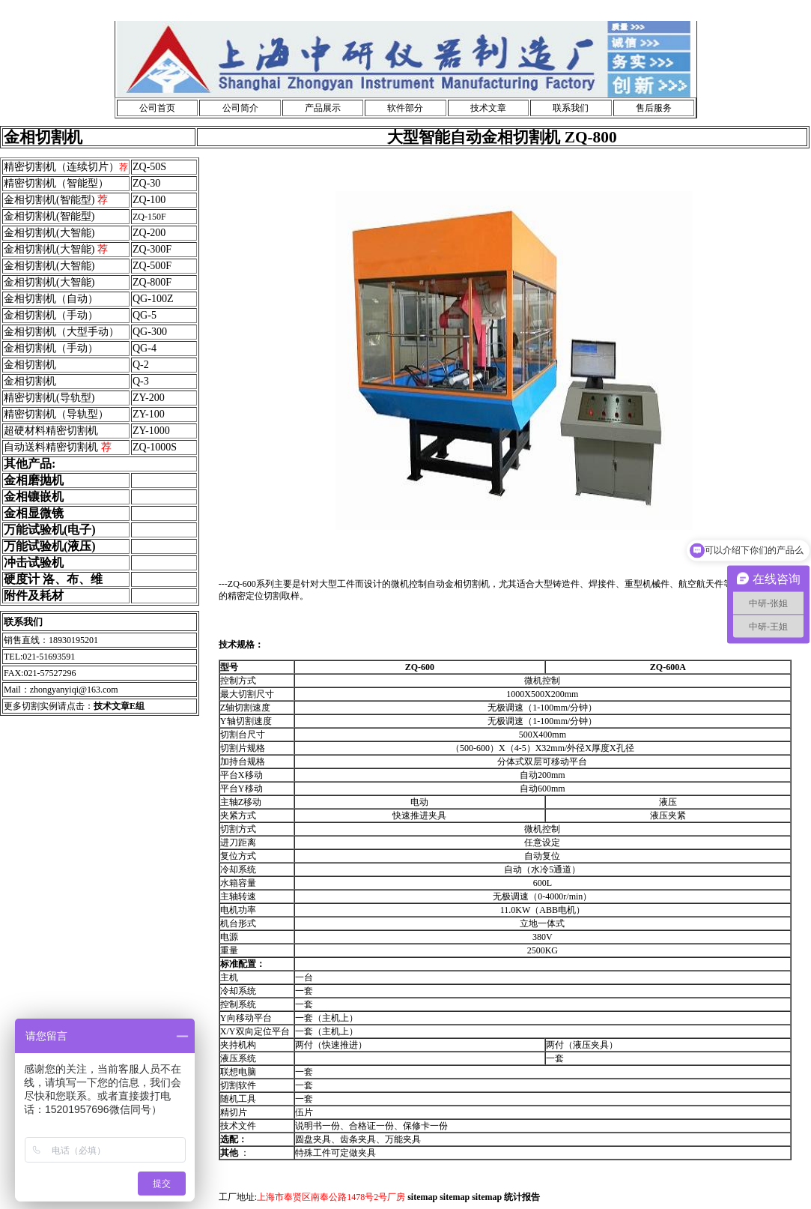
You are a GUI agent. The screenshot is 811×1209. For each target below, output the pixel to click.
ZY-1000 (151, 430)
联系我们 (571, 108)
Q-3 (141, 381)
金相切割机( (32, 265)
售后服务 (654, 108)
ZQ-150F (149, 216)
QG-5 (145, 315)
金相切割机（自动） (51, 298)
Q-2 (141, 364)
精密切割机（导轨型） (56, 414)
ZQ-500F (152, 265)
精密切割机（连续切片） (61, 166)
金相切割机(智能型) (56, 199)
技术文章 (488, 108)
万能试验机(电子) (50, 529)
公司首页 (157, 108)
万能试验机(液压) (50, 546)
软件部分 (405, 108)
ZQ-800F (152, 282)
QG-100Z (153, 298)
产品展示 (323, 108)
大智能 (75, 265)
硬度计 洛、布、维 (53, 579)
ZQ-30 (146, 183)
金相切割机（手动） (51, 315)
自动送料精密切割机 (58, 447)
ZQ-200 (149, 232)
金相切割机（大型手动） (61, 331)
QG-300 (150, 331)
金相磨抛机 (34, 480)
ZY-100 (149, 414)
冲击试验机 (34, 562)
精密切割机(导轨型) (49, 397)
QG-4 (145, 348)
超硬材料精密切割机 (51, 430)
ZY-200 (149, 397)
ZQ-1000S (155, 447)
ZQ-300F (152, 249)
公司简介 (240, 108)
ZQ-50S (149, 166)
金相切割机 (30, 364)
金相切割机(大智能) (49, 232)
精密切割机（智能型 (51, 183)
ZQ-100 (149, 199)
